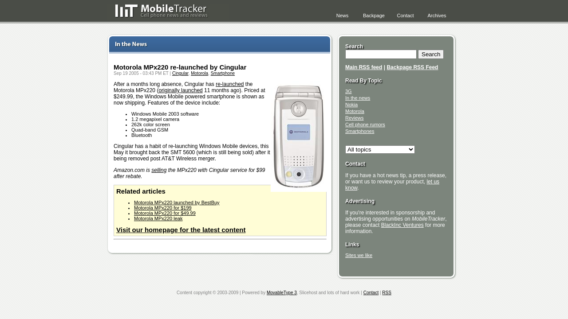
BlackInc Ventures (402, 225)
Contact (405, 15)
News (342, 15)
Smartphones (359, 131)
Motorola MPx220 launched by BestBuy (177, 202)
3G (348, 91)
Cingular (180, 73)
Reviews (354, 118)
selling (158, 170)
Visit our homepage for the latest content (180, 229)
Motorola (199, 73)
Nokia (351, 104)
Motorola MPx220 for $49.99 (165, 213)
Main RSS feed (363, 67)
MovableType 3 (282, 292)
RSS (386, 292)
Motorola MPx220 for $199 (163, 207)
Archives (436, 15)
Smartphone (223, 73)
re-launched (230, 84)
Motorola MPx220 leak (158, 218)
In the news (357, 98)
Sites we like (358, 255)
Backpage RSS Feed (412, 67)
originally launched (180, 90)
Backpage (374, 15)
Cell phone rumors (365, 124)
